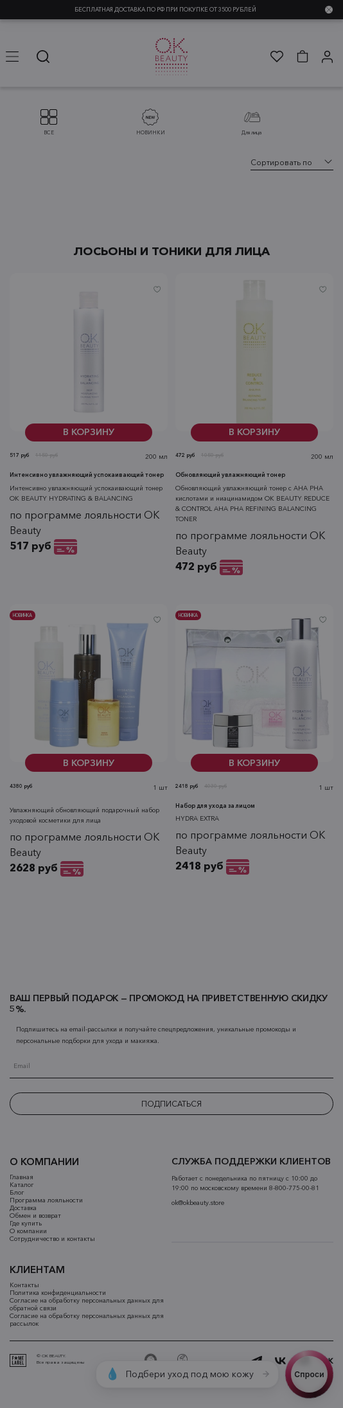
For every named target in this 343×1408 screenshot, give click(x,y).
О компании (28, 1231)
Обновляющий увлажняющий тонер (230, 487)
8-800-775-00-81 (294, 1188)
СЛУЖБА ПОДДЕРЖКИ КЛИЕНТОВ (251, 1161)
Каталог (22, 1185)
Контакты (24, 1285)
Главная (21, 1177)
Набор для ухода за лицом (215, 818)
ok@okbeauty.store (198, 1203)
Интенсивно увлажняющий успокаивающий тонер (87, 487)
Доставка (23, 1208)
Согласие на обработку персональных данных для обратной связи (87, 1304)
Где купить (26, 1223)
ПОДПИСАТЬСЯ (171, 1104)
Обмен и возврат (35, 1216)
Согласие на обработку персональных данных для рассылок (87, 1320)
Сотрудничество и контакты (52, 1239)
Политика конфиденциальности (58, 1293)
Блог (17, 1193)
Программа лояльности (46, 1200)
